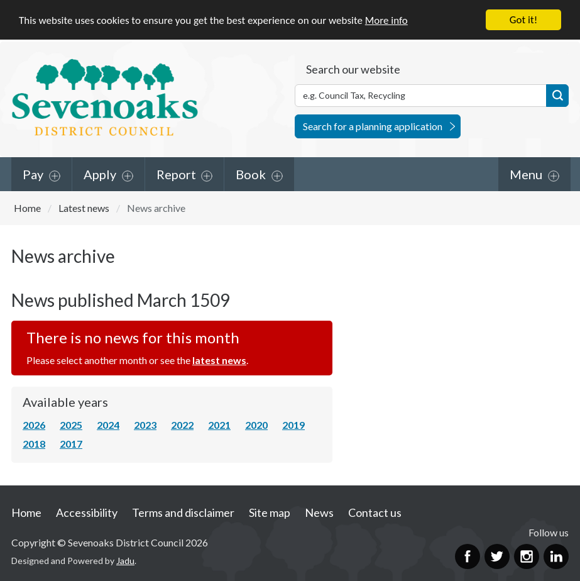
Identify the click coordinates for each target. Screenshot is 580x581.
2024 (108, 425)
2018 (34, 444)
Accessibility (87, 512)
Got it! (523, 19)
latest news (219, 360)
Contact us (375, 512)
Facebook (467, 556)
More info (386, 20)
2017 (71, 444)
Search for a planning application (372, 125)
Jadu (125, 560)
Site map (269, 512)
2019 (293, 425)
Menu (526, 173)
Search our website (353, 68)
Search (557, 95)
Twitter (497, 556)
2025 (71, 425)
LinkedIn (556, 556)
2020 (256, 425)
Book (251, 173)
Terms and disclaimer (183, 512)
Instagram (526, 556)
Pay (33, 173)
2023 (145, 425)
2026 (34, 425)
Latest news (83, 207)
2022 (182, 425)
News (319, 512)
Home (27, 207)
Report (176, 173)
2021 (219, 425)
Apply (100, 173)
